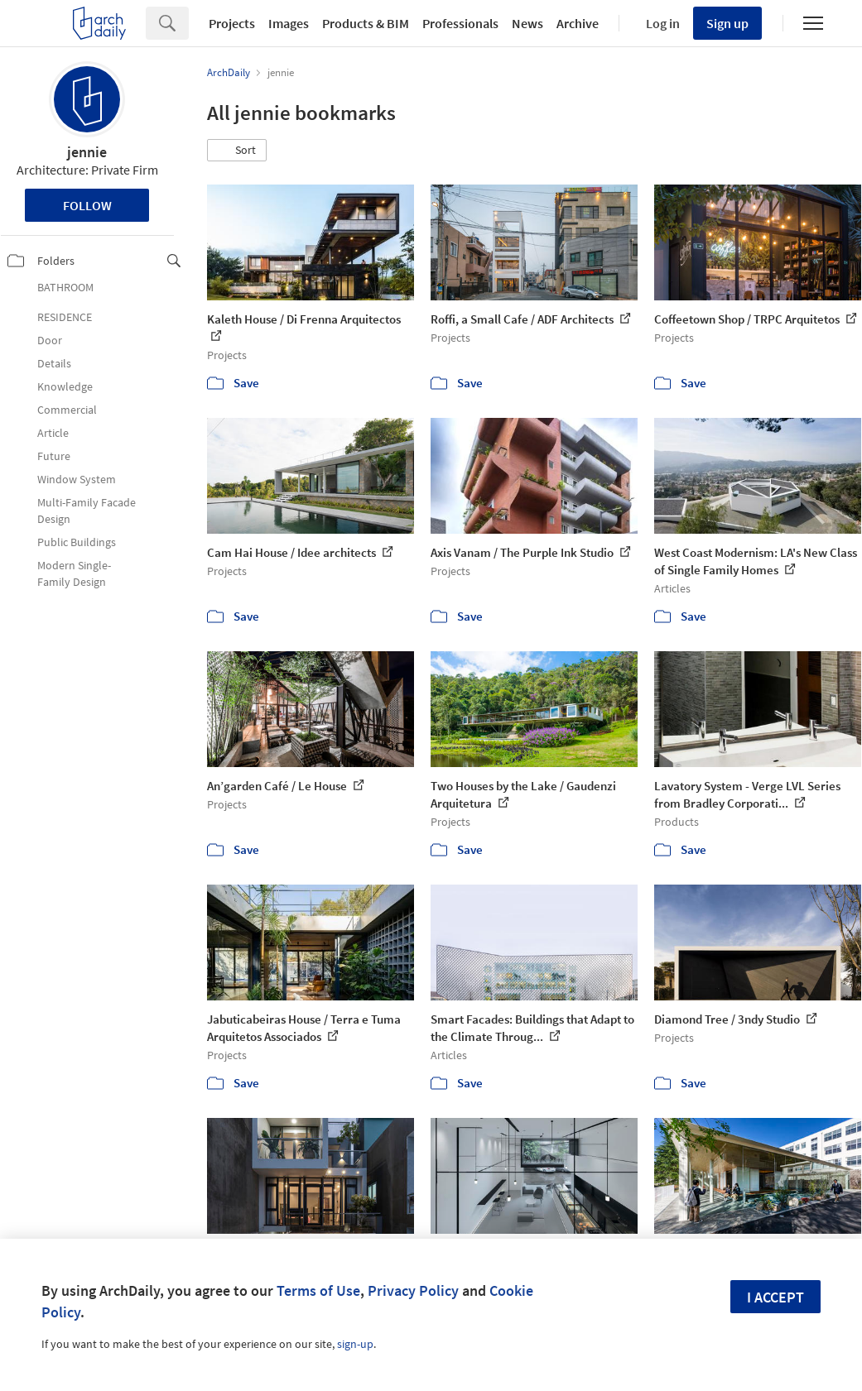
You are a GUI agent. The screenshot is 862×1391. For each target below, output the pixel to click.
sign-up (355, 1343)
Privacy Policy (413, 1290)
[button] (237, 150)
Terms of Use (318, 1290)
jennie (87, 151)
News (527, 23)
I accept (775, 1297)
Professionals (460, 23)
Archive (577, 23)
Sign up (727, 23)
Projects (232, 23)
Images (288, 23)
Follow (87, 205)
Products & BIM (365, 23)
